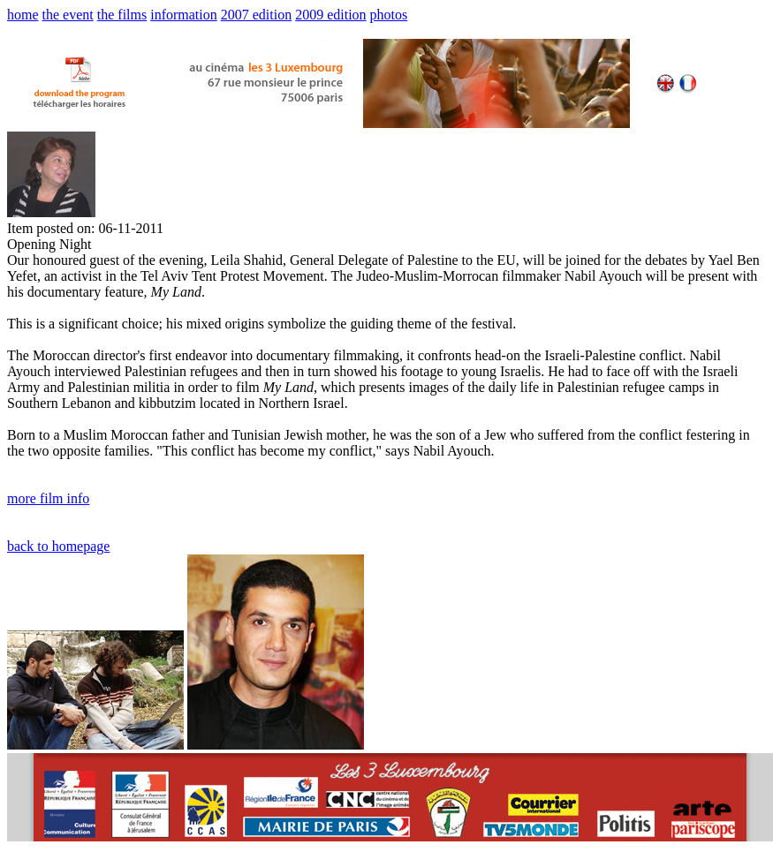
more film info (48, 498)
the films (122, 14)
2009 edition (330, 14)
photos (389, 14)
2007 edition (256, 14)
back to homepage (58, 546)
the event (68, 14)
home (23, 14)
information (183, 14)
